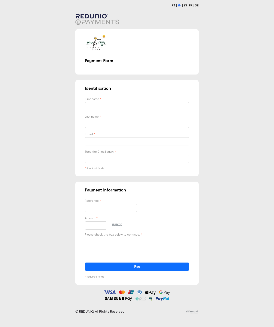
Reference (93, 200)
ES (185, 5)
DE (197, 5)
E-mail (90, 134)
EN (179, 5)
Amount (91, 218)
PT (173, 5)
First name (93, 99)
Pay (137, 266)
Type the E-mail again (100, 151)
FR (191, 5)
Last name (93, 116)
